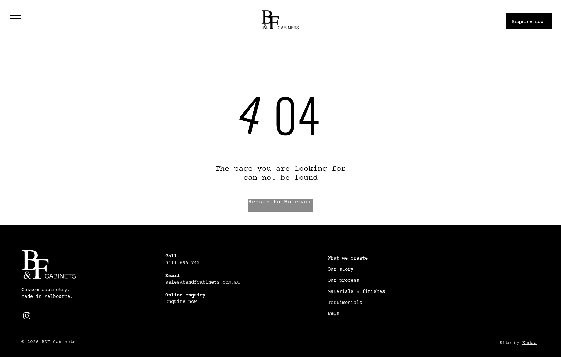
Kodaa (529, 343)
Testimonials (345, 303)
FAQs (333, 314)
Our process (343, 281)
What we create (348, 258)
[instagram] (26, 316)
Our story (340, 269)
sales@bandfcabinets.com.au (202, 282)
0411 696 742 (182, 263)
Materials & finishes (356, 292)
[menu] (15, 15)
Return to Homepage (280, 202)
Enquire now (181, 302)
